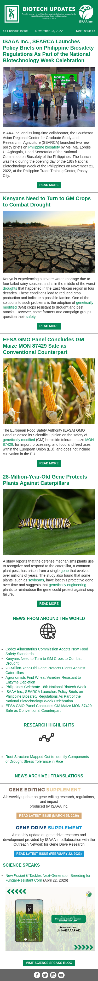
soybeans (36, 580)
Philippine (36, 147)
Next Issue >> (85, 31)
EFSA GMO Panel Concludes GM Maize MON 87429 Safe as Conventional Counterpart (43, 346)
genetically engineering (67, 585)
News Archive (31, 776)
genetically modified (19, 440)
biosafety (52, 147)
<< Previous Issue (15, 31)
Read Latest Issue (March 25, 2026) (49, 816)
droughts (10, 288)
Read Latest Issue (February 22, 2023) (49, 854)
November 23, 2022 (49, 31)
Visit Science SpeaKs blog (49, 963)
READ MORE (49, 185)
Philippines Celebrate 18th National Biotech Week (45, 687)
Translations (67, 776)
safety (30, 317)
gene (65, 571)
